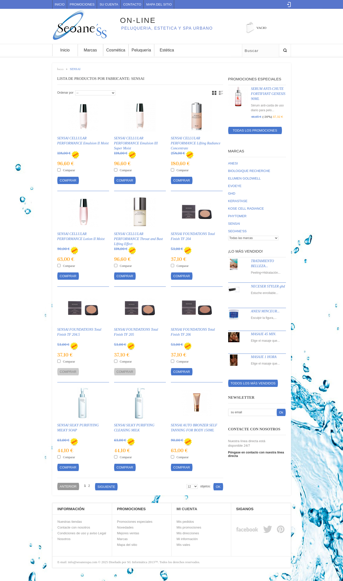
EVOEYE (234, 186)
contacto (132, 4)
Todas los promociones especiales (255, 131)
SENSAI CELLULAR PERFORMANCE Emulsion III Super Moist (136, 143)
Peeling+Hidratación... (266, 272)
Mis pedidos (185, 522)
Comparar (69, 170)
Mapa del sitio (127, 545)
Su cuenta (109, 4)
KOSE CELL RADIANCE (246, 208)
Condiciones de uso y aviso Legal (82, 533)
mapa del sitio (159, 4)
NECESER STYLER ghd (268, 286)
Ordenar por (65, 92)
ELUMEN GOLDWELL (244, 178)
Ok (218, 487)
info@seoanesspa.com (82, 562)
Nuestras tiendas (70, 522)
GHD (231, 193)
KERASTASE (238, 201)
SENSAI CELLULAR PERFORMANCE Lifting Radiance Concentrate (196, 143)
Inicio (60, 4)
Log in (289, 4)
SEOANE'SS (237, 231)
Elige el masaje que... (265, 340)
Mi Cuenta (187, 509)
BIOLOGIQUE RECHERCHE (249, 171)
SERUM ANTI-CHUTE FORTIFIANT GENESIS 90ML (268, 94)
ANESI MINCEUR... (265, 311)
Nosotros (64, 539)
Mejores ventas (128, 533)
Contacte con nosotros (74, 527)
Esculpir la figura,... (264, 318)
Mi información (187, 539)
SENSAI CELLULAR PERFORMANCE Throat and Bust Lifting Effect (138, 239)
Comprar (68, 180)
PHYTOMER (237, 216)
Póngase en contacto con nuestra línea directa (256, 454)
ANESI (233, 163)
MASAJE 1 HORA (264, 357)
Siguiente (106, 487)
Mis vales (183, 545)
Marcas (236, 151)
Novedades (125, 527)
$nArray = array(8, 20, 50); (192, 486)
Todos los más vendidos (253, 383)
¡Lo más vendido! (245, 251)
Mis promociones (189, 527)
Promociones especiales (254, 79)
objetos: (205, 486)
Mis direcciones (188, 533)
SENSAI (234, 223)
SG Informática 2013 (141, 562)
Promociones (82, 4)
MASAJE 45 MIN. (263, 334)
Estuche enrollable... (264, 293)
